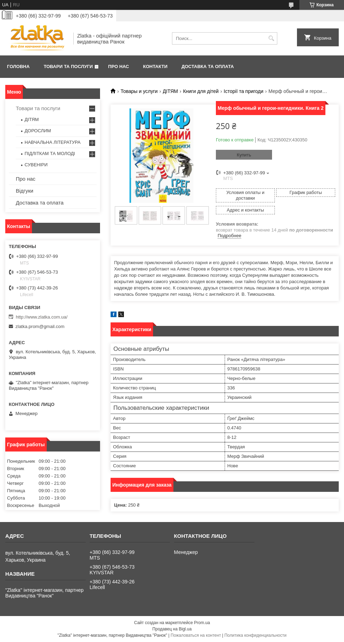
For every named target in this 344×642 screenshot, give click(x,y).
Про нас (118, 66)
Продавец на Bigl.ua (172, 629)
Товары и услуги (139, 91)
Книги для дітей (200, 91)
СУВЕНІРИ (36, 164)
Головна (18, 66)
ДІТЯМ (170, 91)
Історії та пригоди (243, 91)
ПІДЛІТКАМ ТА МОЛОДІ (50, 153)
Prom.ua (202, 622)
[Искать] (271, 38)
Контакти (155, 66)
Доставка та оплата (207, 66)
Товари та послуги (68, 66)
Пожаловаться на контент (196, 635)
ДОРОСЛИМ (38, 130)
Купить (244, 155)
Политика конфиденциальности (255, 635)
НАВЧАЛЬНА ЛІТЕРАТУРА (52, 142)
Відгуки (24, 191)
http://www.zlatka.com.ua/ (41, 317)
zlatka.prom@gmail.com (40, 326)
